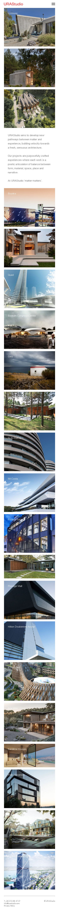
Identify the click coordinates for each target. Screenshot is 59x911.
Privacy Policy (9, 906)
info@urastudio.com (12, 903)
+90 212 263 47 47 (13, 901)
